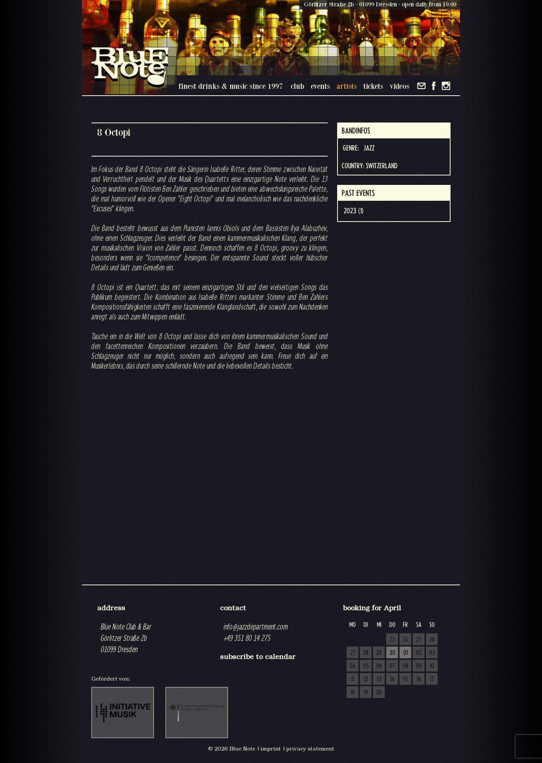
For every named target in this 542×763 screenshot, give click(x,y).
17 (432, 679)
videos (399, 86)
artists (346, 86)
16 (419, 679)
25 (418, 639)
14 (392, 679)
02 (418, 653)
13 (379, 679)
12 (366, 679)
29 (379, 653)
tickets (373, 86)
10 (432, 666)
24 (405, 639)
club (297, 86)
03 (432, 653)
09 (419, 666)
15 (405, 679)
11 (352, 679)
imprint (270, 749)
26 (432, 639)
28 (366, 653)
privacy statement (310, 749)
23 (392, 639)
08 (406, 666)
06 (379, 666)
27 (352, 653)
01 (405, 653)
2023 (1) (354, 211)
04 (353, 666)
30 (392, 653)
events (320, 86)
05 (366, 666)
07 (392, 666)
